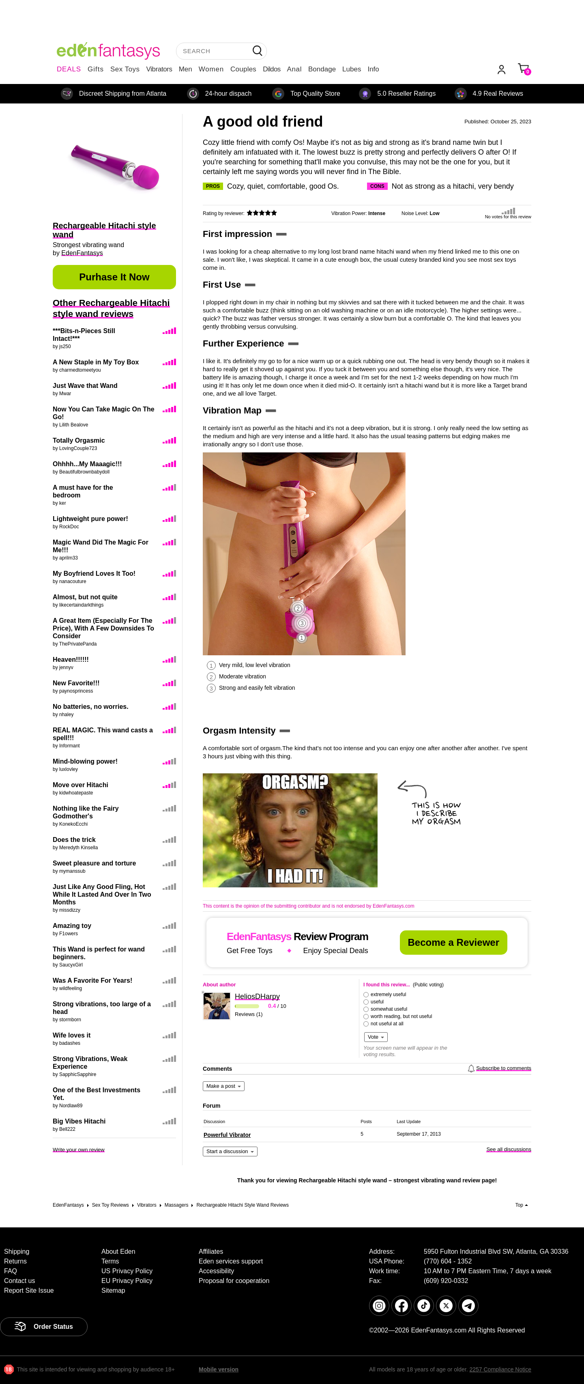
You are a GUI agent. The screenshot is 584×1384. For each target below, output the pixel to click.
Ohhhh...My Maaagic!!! (87, 464)
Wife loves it (71, 1035)
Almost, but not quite (85, 597)
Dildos (271, 69)
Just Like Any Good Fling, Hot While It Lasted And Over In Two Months (102, 894)
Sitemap (113, 1290)
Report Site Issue (29, 1290)
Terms (110, 1261)
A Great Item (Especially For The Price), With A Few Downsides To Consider (103, 628)
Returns (15, 1261)
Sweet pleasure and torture (94, 863)
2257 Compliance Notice (500, 1369)
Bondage (322, 69)
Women (211, 69)
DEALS (69, 69)
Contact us (19, 1280)
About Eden (118, 1251)
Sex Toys (125, 69)
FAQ (10, 1271)
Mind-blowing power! (85, 761)
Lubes (351, 69)
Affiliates (211, 1251)
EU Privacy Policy (126, 1280)
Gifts (96, 69)
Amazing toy (72, 925)
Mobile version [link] (218, 1369)
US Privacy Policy (126, 1271)
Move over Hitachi (80, 784)
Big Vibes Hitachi (79, 1121)
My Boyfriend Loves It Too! (94, 573)
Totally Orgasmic (79, 440)
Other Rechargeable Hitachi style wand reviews (111, 308)
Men (185, 69)
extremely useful (388, 994)
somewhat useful (389, 1009)
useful (377, 1002)
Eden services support (231, 1261)
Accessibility (216, 1271)
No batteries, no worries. (91, 706)
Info (373, 69)
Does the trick (74, 839)
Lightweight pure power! (90, 518)
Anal (294, 69)
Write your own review (79, 1150)
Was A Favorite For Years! (92, 980)
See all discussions (508, 1149)
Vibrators (159, 69)
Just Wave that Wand (85, 385)
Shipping (16, 1251)
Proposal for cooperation (234, 1280)
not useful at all (387, 1024)
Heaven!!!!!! (71, 659)
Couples (243, 69)
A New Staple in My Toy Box (96, 362)
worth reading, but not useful (401, 1016)
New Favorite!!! (76, 683)
